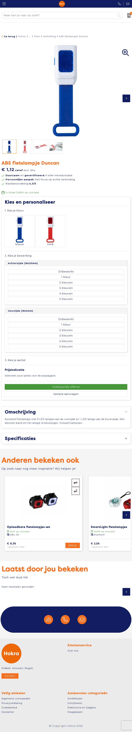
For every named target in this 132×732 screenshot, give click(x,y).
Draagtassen (75, 712)
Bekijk (72, 545)
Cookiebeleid (9, 707)
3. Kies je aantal (15, 360)
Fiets (37, 36)
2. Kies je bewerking (18, 255)
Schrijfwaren (75, 703)
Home (22, 36)
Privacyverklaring (12, 703)
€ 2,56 (104, 545)
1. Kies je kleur (14, 210)
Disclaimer (8, 712)
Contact (10, 675)
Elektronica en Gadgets (82, 707)
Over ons (73, 650)
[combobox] (59, 15)
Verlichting (49, 36)
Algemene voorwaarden (16, 698)
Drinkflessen (75, 698)
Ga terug (9, 36)
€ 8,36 (20, 545)
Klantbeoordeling (21, 183)
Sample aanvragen (66, 394)
